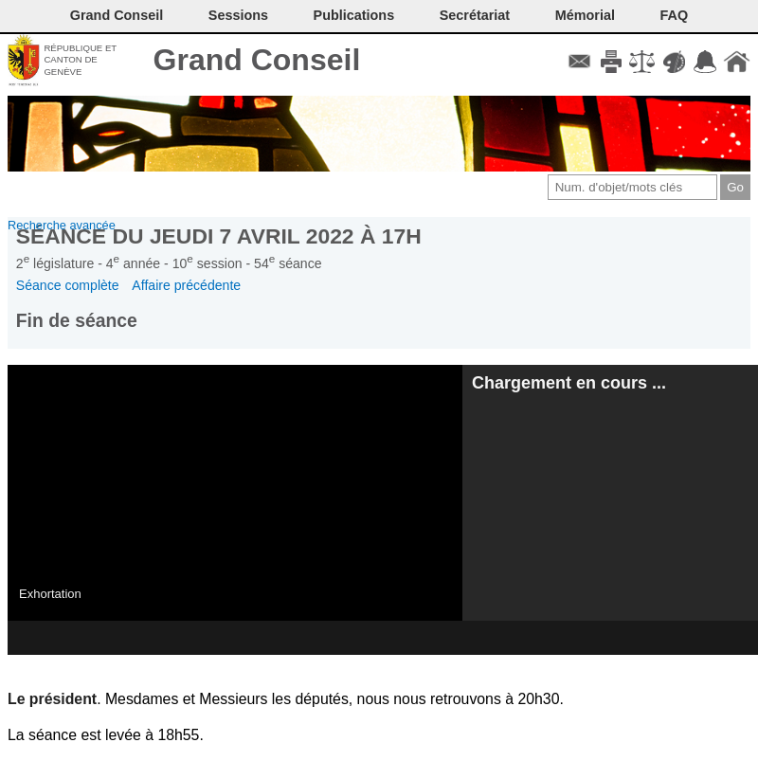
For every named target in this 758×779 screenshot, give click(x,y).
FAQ (674, 15)
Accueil (736, 61)
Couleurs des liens (674, 61)
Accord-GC (705, 61)
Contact (579, 61)
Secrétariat (475, 15)
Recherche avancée (62, 225)
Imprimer (610, 61)
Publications (354, 15)
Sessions (238, 15)
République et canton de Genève (80, 60)
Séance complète (67, 285)
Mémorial (585, 15)
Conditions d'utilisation (642, 61)
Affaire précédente (186, 285)
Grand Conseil (257, 60)
